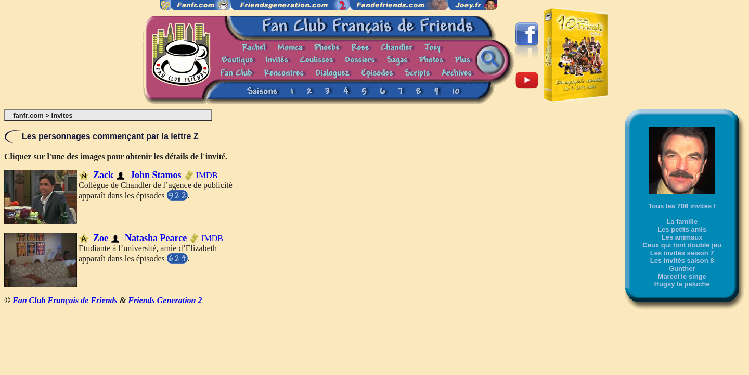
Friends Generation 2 (165, 300)
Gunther (682, 268)
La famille (682, 222)
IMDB (201, 175)
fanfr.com (28, 115)
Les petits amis (681, 229)
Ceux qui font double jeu (681, 245)
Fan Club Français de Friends (65, 300)
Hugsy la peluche (682, 284)
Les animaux (682, 237)
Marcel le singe (682, 276)
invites (62, 115)
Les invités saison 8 (682, 261)
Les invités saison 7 (682, 253)
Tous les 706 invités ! (682, 206)
